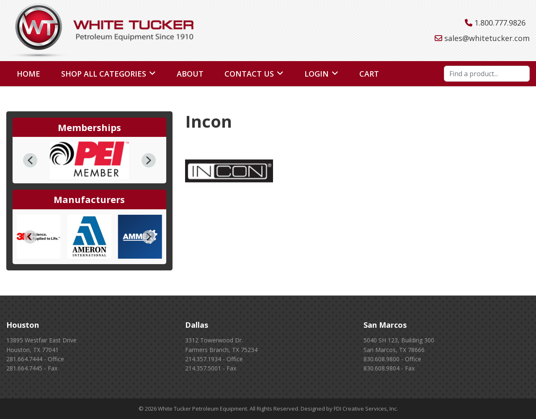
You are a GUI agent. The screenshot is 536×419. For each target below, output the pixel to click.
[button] (30, 160)
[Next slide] (148, 237)
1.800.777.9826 (500, 23)
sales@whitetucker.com (487, 38)
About (190, 74)
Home (28, 74)
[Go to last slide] (30, 237)
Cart (369, 74)
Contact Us (249, 74)
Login (316, 74)
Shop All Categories (103, 74)
